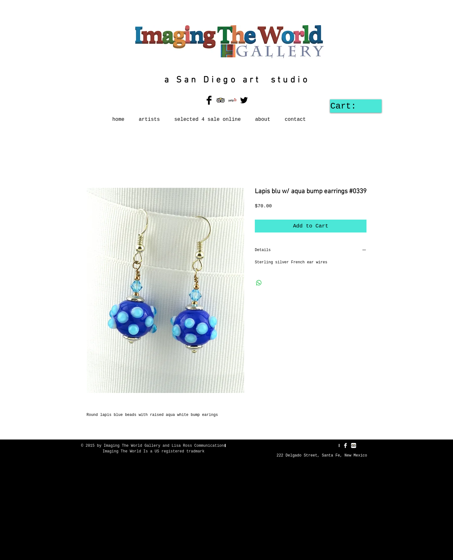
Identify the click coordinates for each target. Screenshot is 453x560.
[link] (353, 106)
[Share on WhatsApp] (259, 283)
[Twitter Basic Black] (244, 100)
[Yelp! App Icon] (232, 100)
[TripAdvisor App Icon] (220, 100)
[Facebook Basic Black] (209, 100)
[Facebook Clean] (345, 445)
